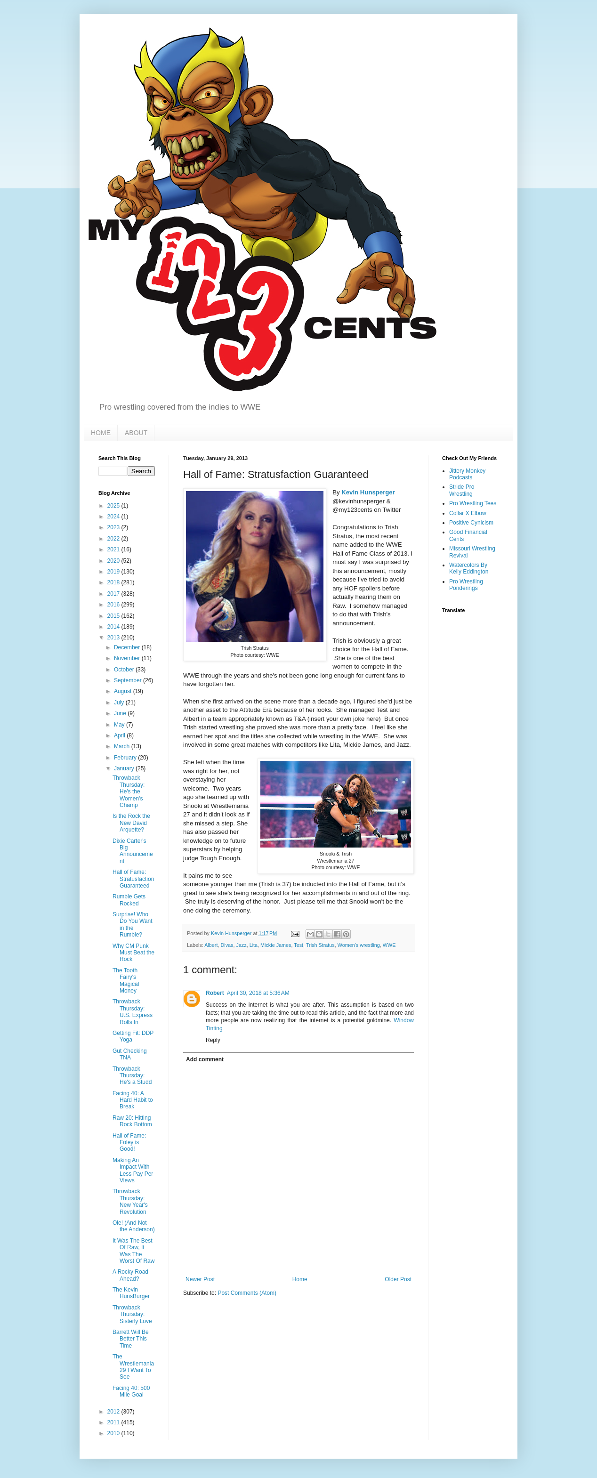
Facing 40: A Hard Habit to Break (133, 1100)
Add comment (205, 1059)
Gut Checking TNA (130, 1054)
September (128, 680)
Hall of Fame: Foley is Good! (129, 1142)
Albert (211, 945)
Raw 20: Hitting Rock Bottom (132, 1121)
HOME (101, 432)
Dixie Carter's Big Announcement (133, 851)
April (120, 735)
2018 (114, 582)
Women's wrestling (359, 945)
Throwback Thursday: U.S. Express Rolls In (133, 1011)
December (128, 647)
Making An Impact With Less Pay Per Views (133, 1170)
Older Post (398, 1279)
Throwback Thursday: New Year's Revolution (130, 1201)
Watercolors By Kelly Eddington (468, 568)
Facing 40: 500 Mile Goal (131, 1391)
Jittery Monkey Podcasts (467, 474)
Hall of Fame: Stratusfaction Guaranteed (133, 879)
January (125, 768)
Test (298, 945)
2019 (114, 571)
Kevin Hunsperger (368, 492)
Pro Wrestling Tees (472, 503)
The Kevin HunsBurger (131, 1293)
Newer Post (200, 1279)
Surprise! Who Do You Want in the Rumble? (133, 924)
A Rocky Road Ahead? (130, 1275)
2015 (114, 616)
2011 (114, 1422)
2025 (114, 505)
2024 (114, 516)
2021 (114, 549)
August (123, 691)
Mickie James (275, 945)
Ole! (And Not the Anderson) (134, 1226)
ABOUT (136, 432)
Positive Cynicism (471, 522)
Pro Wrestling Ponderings (466, 584)
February (126, 757)
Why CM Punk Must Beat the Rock (133, 953)
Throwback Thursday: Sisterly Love (132, 1314)
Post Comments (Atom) (247, 1293)
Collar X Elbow (467, 513)
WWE (389, 945)
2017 (114, 593)
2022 (114, 538)
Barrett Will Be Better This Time (131, 1339)
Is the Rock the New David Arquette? (131, 823)
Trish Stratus (320, 945)
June (121, 713)
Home (299, 1279)
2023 (114, 527)
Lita (254, 945)
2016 (114, 604)
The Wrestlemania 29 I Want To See (133, 1366)
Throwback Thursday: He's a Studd (132, 1076)
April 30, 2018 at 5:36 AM (258, 993)
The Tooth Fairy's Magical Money (126, 980)
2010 (114, 1433)
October (125, 669)
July (120, 702)
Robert (215, 993)
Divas (226, 945)
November (128, 658)
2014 (114, 626)
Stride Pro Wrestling (461, 490)
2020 (114, 560)
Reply (213, 1040)
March (122, 746)
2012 (114, 1411)
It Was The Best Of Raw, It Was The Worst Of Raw (133, 1250)
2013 (114, 637)
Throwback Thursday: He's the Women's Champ (129, 791)
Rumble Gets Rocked (129, 899)
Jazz (241, 945)
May (120, 724)
